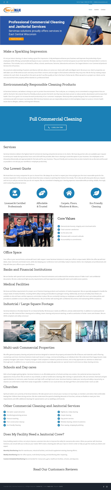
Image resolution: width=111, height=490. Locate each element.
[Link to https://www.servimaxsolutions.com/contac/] (69, 193)
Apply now (50, 486)
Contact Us (39, 486)
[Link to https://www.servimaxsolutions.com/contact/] (15, 193)
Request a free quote (16, 38)
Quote (61, 486)
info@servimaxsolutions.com (101, 2)
